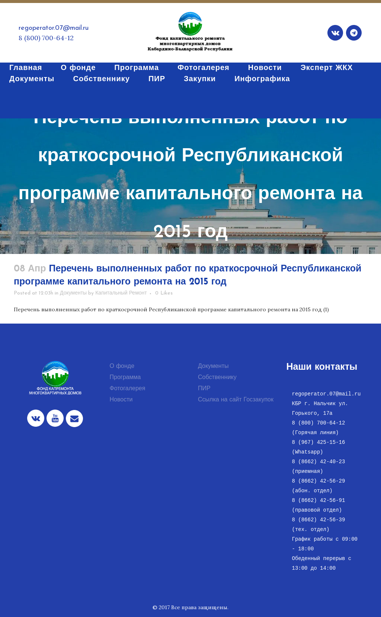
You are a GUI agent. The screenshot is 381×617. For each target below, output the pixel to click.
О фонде (122, 366)
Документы (73, 293)
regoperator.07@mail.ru (54, 28)
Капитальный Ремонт (121, 293)
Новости (121, 400)
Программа (125, 378)
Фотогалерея (127, 389)
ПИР (204, 389)
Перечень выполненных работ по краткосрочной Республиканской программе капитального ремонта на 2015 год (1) (171, 309)
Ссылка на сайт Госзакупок (235, 400)
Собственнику (217, 378)
